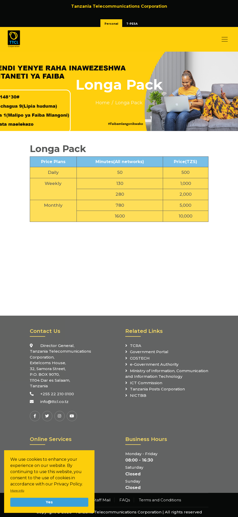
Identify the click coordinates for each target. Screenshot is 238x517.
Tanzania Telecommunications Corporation (118, 512)
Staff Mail (101, 499)
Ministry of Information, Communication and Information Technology (166, 373)
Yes (49, 502)
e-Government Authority (154, 364)
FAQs (124, 499)
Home (103, 103)
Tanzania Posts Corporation (157, 389)
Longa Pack (128, 103)
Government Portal (149, 351)
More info (17, 490)
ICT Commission (146, 382)
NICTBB (138, 395)
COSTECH (140, 358)
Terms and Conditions (160, 499)
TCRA (135, 345)
